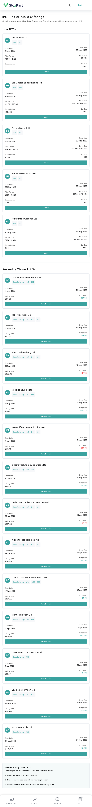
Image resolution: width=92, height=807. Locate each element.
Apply (46, 72)
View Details (46, 304)
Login (80, 5)
